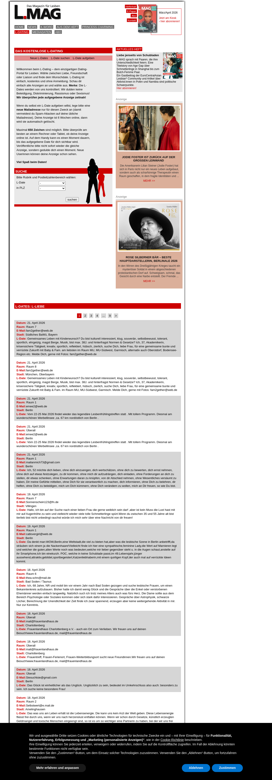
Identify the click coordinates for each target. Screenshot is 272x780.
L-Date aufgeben (83, 58)
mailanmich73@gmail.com (43, 462)
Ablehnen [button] (196, 768)
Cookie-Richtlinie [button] (172, 740)
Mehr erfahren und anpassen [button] (57, 768)
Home (19, 27)
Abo (58, 32)
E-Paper (131, 11)
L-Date (20, 182)
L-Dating (21, 32)
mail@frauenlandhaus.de (42, 621)
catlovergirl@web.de (39, 534)
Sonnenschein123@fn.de (42, 502)
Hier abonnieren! (126, 88)
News (32, 27)
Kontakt (132, 20)
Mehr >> (149, 180)
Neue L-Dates (39, 58)
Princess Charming (98, 27)
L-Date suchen (60, 58)
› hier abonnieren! (169, 21)
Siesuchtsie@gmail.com (41, 677)
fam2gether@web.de (39, 330)
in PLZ (20, 187)
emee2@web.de (36, 406)
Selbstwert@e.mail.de (40, 705)
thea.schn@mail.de (38, 577)
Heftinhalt (131, 6)
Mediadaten (41, 32)
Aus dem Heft (67, 27)
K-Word (47, 27)
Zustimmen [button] (227, 768)
